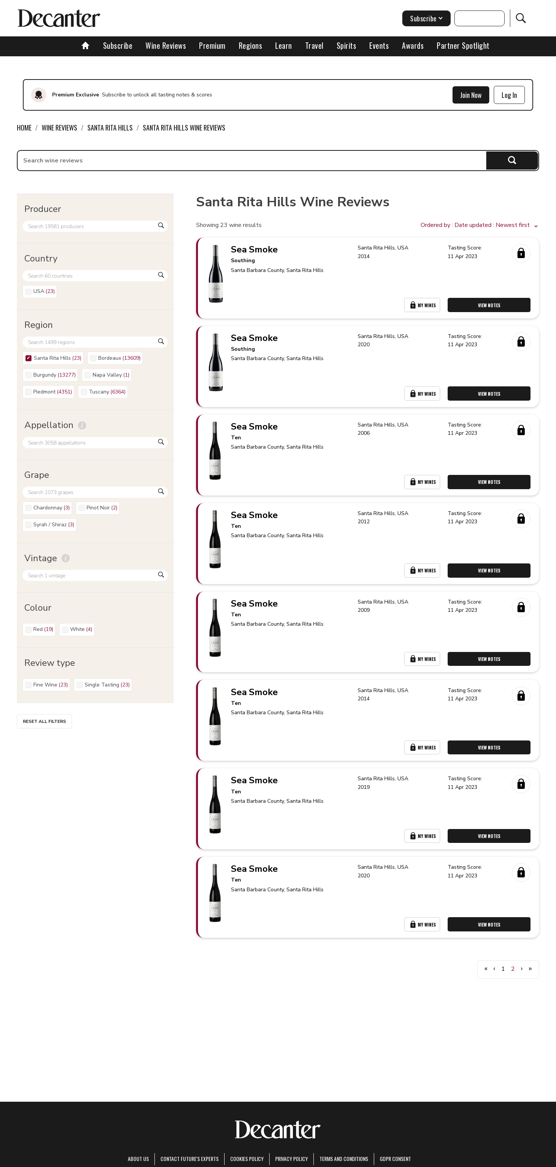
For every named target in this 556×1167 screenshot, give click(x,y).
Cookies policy (247, 1158)
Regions (250, 45)
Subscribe (118, 45)
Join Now (471, 95)
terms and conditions (343, 1158)
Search (512, 160)
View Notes (490, 306)
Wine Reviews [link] (59, 127)
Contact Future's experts (189, 1158)
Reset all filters (44, 721)
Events (379, 45)
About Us (138, 1158)
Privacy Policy (291, 1158)
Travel (314, 45)
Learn (283, 45)
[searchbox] (252, 160)
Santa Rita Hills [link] (110, 127)
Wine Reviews (165, 45)
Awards (413, 45)
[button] (480, 225)
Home (24, 127)
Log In (509, 95)
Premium (212, 45)
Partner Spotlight (463, 45)
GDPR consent (395, 1158)
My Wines (422, 306)
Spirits (347, 45)
